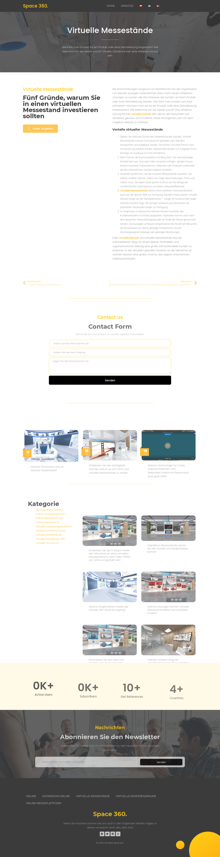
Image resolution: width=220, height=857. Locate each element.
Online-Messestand (47, 553)
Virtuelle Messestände (110, 30)
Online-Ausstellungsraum (50, 545)
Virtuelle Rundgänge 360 (50, 570)
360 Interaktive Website (49, 540)
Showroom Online (56, 796)
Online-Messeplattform (49, 549)
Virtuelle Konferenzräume (50, 561)
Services (127, 5)
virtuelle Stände (141, 127)
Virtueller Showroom (47, 574)
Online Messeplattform (43, 803)
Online (31, 796)
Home (111, 5)
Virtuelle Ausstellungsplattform (54, 557)
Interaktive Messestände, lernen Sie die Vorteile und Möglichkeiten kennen (167, 646)
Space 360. (35, 6)
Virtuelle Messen (129, 251)
